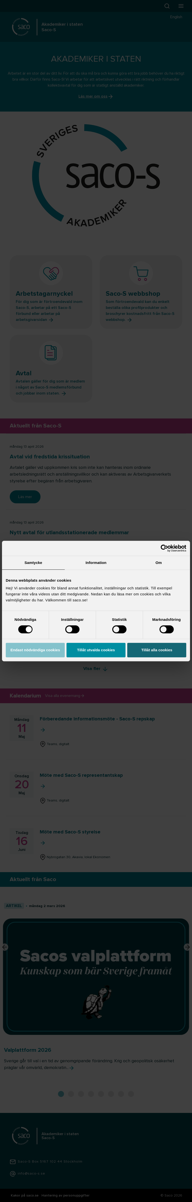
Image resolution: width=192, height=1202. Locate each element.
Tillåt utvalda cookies (96, 650)
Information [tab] (96, 562)
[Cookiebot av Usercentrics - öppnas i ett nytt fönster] (164, 548)
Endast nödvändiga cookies (35, 650)
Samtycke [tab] (33, 562)
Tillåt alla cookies (156, 650)
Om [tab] (159, 562)
